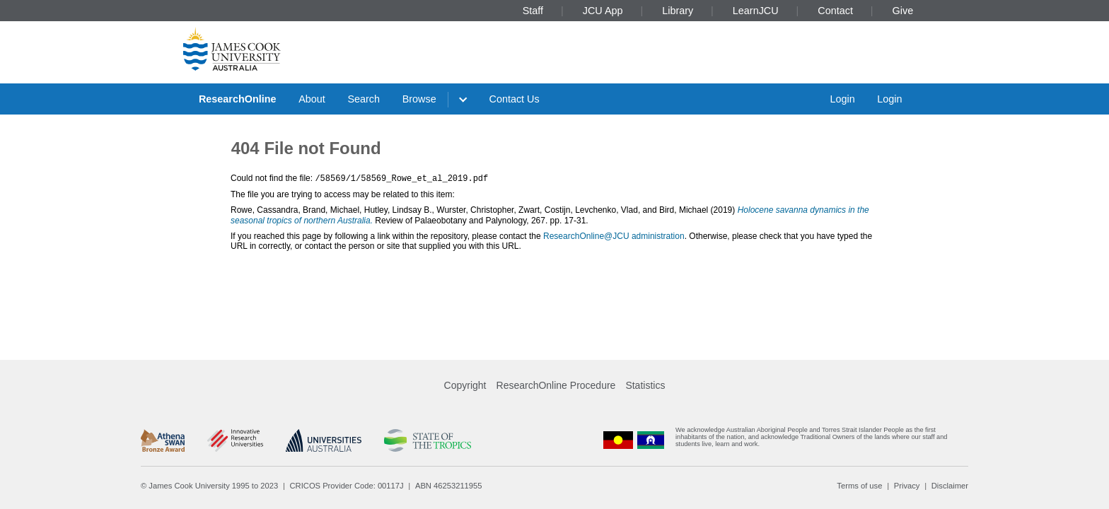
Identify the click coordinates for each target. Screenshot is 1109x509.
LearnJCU (756, 10)
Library (677, 10)
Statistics (645, 385)
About (311, 99)
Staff (533, 10)
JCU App (603, 10)
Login (842, 99)
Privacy (907, 485)
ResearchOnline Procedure (556, 385)
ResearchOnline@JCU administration (614, 235)
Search (363, 99)
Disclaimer (949, 485)
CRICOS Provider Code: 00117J (347, 485)
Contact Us (514, 99)
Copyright (465, 385)
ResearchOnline (238, 99)
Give (903, 10)
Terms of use (859, 485)
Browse (419, 99)
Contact (835, 10)
